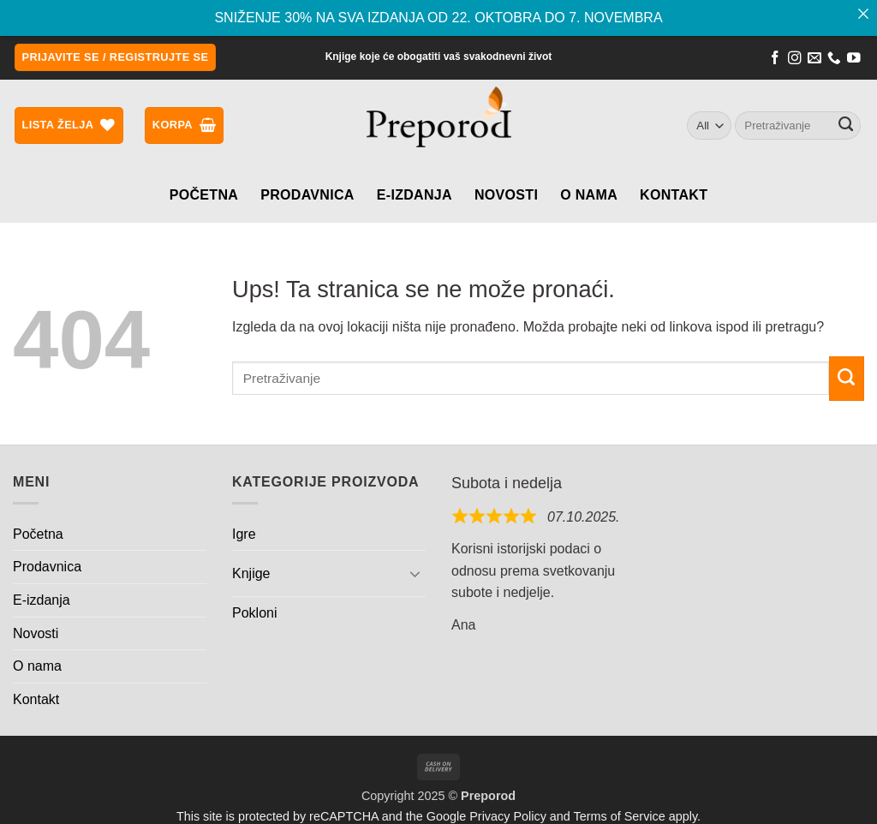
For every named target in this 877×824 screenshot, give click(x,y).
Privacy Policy (507, 814)
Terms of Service (619, 814)
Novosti (506, 193)
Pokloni (254, 611)
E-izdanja (414, 193)
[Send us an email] (814, 58)
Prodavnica (307, 193)
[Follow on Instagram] (795, 58)
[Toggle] (415, 572)
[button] (116, 56)
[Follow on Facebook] (775, 58)
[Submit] (846, 123)
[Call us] (834, 58)
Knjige (251, 571)
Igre (244, 532)
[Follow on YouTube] (854, 58)
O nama (588, 193)
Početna (204, 193)
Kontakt (673, 193)
